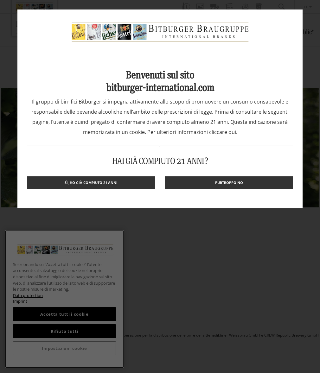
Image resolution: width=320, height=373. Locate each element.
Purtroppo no (229, 182)
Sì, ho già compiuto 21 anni (91, 182)
